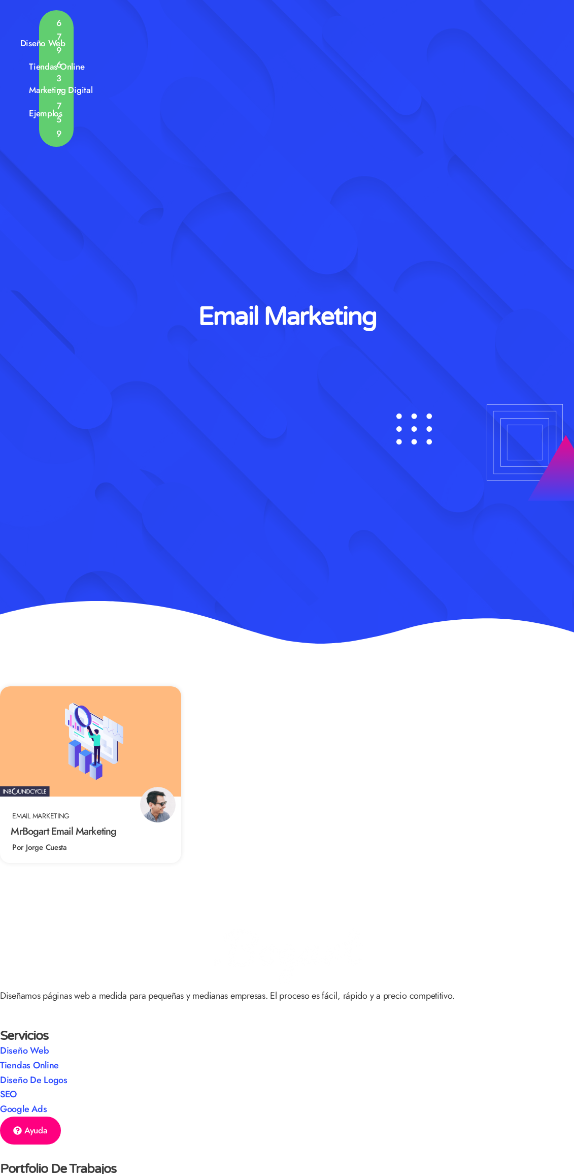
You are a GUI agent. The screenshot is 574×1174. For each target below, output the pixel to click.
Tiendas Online (265, 25)
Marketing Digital (349, 25)
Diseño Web (197, 25)
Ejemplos (423, 25)
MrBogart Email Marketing (63, 831)
